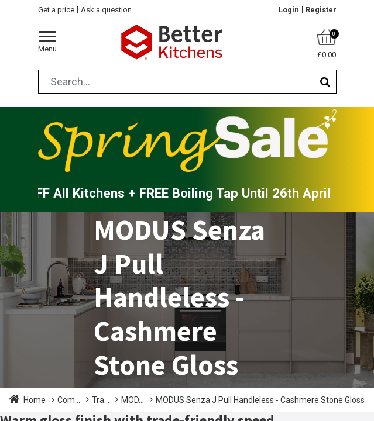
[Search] (325, 81)
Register (321, 9)
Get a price (56, 9)
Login (289, 9)
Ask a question (106, 9)
